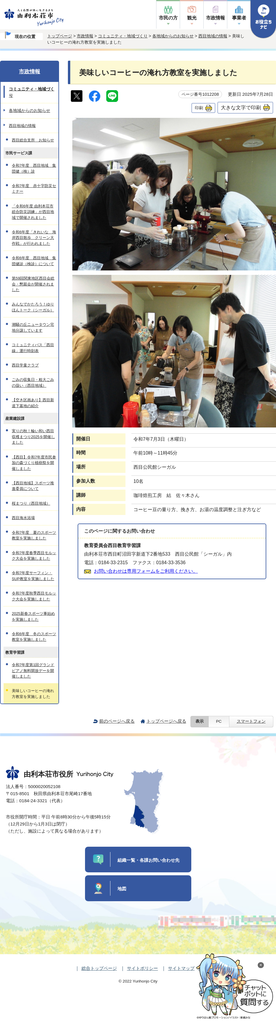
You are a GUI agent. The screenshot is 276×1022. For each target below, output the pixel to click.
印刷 (199, 107)
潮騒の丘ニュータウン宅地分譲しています (33, 327)
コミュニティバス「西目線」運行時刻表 (33, 348)
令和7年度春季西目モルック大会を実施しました (34, 556)
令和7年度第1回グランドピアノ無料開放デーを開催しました (33, 670)
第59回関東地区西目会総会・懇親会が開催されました (33, 284)
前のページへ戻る (117, 721)
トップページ (59, 36)
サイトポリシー (142, 968)
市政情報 (215, 17)
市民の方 (168, 17)
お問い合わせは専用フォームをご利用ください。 (146, 571)
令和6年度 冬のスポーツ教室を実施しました (34, 637)
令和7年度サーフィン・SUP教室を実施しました (33, 576)
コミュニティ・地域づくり (123, 36)
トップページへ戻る (166, 721)
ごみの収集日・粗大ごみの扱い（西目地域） (33, 382)
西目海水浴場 (23, 518)
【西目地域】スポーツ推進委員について (33, 486)
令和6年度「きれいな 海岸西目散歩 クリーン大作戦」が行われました (34, 238)
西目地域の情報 (212, 36)
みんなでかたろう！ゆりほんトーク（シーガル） (33, 307)
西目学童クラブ (25, 365)
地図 (121, 888)
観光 (192, 17)
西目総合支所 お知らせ (33, 140)
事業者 (239, 17)
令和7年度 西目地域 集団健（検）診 (34, 168)
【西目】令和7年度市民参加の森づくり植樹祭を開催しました (34, 463)
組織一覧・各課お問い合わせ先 (148, 860)
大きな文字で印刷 (241, 107)
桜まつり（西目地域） (31, 503)
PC (219, 721)
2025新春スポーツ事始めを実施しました (33, 616)
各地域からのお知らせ (173, 36)
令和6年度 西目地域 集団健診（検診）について (34, 261)
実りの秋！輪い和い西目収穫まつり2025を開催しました (33, 437)
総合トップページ (99, 968)
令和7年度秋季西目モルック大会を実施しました (34, 596)
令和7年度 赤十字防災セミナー (34, 189)
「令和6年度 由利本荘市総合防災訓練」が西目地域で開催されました (33, 212)
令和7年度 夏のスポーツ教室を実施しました (34, 535)
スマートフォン (251, 721)
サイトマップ (181, 968)
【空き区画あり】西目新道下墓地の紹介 (33, 403)
